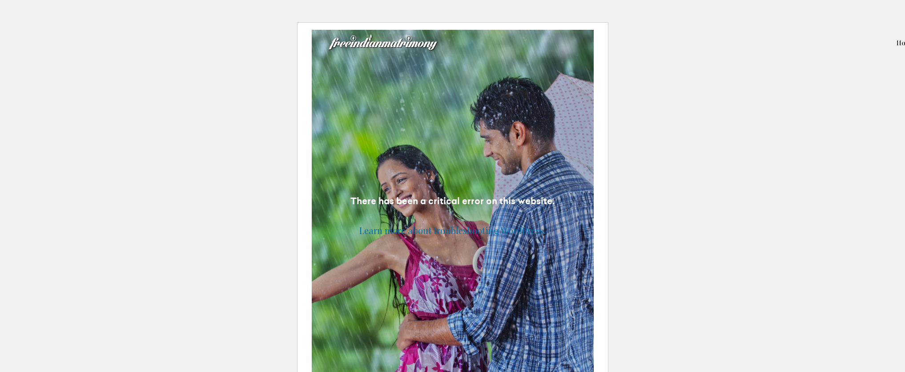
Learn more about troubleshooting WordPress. (452, 230)
